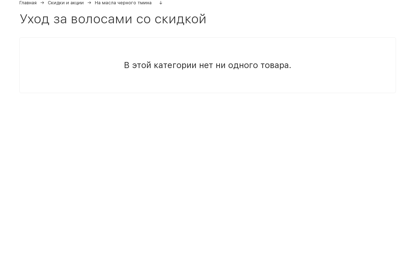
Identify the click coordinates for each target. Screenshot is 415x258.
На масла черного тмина (123, 2)
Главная (28, 2)
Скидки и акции (66, 2)
